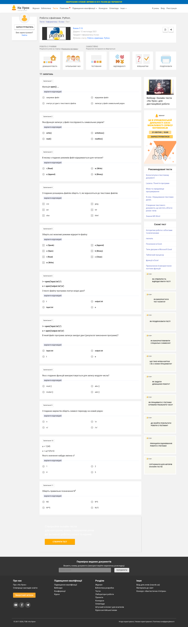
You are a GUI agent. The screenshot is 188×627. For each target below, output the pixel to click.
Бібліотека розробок (104, 588)
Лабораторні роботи (104, 594)
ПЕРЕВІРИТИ (121, 570)
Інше (123, 8)
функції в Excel (152, 260)
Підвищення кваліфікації (84, 8)
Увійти (24, 35)
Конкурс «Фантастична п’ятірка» (151, 591)
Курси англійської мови (106, 610)
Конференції (60, 591)
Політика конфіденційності (163, 622)
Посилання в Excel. (154, 244)
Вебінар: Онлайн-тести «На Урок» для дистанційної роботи (159, 101)
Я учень (155, 8)
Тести (55, 8)
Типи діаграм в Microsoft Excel (159, 249)
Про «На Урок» (19, 585)
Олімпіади (100, 604)
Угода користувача (126, 622)
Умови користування (143, 622)
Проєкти (99, 597)
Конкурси (103, 8)
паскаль (149, 238)
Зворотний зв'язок (24, 595)
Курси (57, 594)
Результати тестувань (70, 49)
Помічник (65, 8)
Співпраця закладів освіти (25, 588)
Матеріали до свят (144, 588)
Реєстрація (171, 8)
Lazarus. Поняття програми (157, 183)
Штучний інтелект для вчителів (109, 607)
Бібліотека (46, 8)
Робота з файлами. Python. (98, 38)
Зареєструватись (24, 27)
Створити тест (60, 542)
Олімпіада (114, 8)
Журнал (35, 8)
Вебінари (58, 588)
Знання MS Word (153, 216)
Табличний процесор (155, 255)
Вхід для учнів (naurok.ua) (148, 585)
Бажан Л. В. (78, 28)
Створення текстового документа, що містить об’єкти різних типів (159, 208)
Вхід (163, 8)
